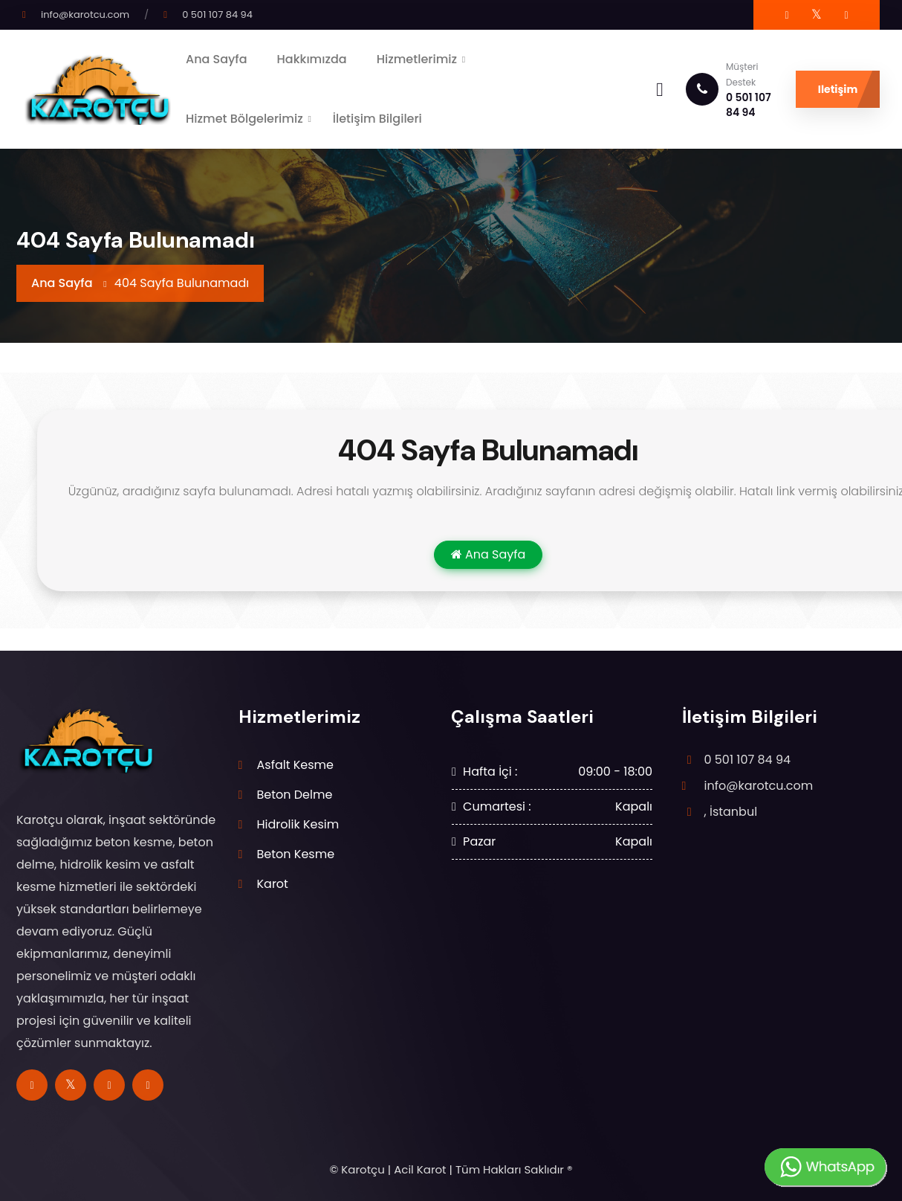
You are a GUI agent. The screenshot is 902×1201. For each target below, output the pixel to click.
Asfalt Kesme (295, 764)
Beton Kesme (296, 854)
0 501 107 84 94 (217, 14)
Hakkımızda (312, 59)
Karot (272, 883)
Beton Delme (295, 794)
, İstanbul (731, 811)
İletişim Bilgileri (377, 118)
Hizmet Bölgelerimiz (244, 118)
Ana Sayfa (216, 59)
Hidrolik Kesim (298, 824)
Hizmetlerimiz (417, 59)
